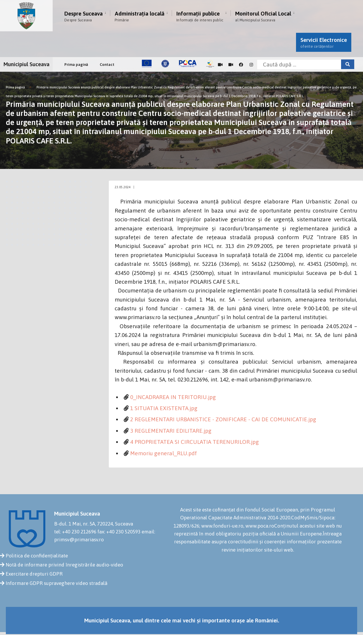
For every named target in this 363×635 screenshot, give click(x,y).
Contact (107, 64)
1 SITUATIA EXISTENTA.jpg (163, 408)
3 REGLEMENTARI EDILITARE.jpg (170, 430)
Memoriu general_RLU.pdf (163, 453)
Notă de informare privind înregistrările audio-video (64, 565)
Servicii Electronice (323, 43)
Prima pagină (76, 64)
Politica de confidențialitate (37, 556)
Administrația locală (139, 16)
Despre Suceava (83, 16)
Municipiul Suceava (26, 64)
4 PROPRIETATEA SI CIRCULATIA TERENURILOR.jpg (194, 442)
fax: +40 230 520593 (118, 532)
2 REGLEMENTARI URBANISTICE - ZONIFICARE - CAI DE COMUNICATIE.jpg (223, 419)
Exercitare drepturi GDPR (34, 574)
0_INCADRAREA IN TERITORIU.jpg (173, 397)
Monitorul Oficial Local (263, 16)
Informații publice (199, 16)
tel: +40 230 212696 (75, 532)
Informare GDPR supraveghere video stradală (56, 583)
